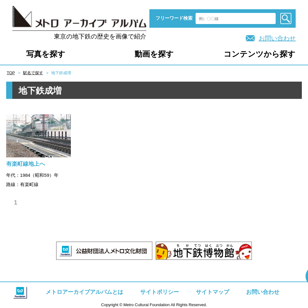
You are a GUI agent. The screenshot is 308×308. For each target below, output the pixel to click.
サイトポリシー (159, 292)
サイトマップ (212, 292)
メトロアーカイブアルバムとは (84, 292)
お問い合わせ (277, 38)
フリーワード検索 (174, 18)
